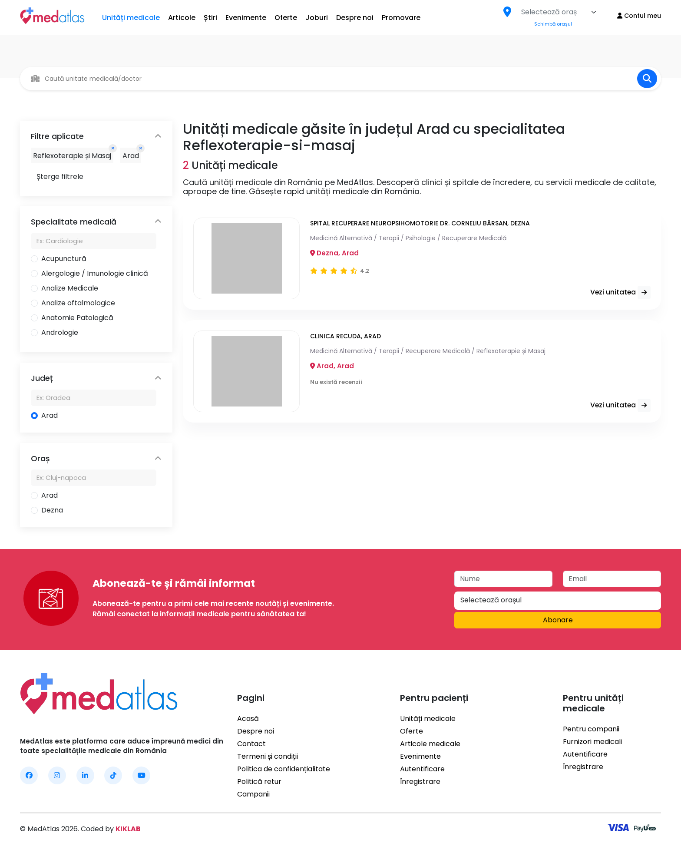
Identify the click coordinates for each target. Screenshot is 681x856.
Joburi (316, 18)
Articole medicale (430, 744)
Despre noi (355, 18)
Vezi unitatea (618, 292)
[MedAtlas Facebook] (29, 775)
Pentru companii (591, 729)
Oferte (285, 18)
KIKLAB (128, 829)
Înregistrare (420, 782)
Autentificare (422, 769)
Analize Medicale (69, 288)
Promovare (401, 18)
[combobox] (559, 12)
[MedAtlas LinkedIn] (85, 775)
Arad (49, 415)
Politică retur (259, 782)
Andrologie (59, 332)
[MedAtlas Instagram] (57, 775)
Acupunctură (63, 259)
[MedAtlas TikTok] (113, 775)
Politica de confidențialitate (283, 769)
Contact (251, 744)
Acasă (248, 719)
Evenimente (245, 18)
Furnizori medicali (592, 742)
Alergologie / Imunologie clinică (94, 273)
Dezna (52, 510)
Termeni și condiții (267, 756)
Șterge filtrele (59, 177)
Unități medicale (131, 18)
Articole (181, 18)
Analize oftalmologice (78, 303)
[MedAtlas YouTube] (141, 775)
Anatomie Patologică (77, 318)
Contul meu (639, 15)
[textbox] (549, 12)
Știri (210, 18)
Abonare (558, 620)
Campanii (253, 794)
